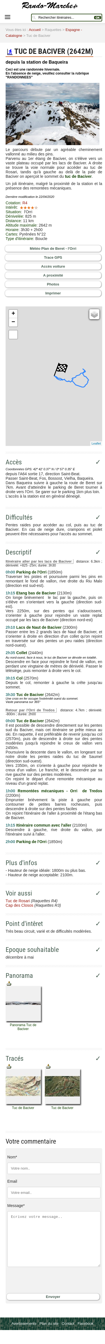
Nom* (12, 1157)
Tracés (15, 1058)
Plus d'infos (21, 863)
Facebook (86, 1323)
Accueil (35, 30)
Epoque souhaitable (32, 950)
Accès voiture (53, 266)
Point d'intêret (24, 924)
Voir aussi (19, 893)
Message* (16, 1205)
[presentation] (41, 1280)
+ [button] (13, 314)
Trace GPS (53, 257)
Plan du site (49, 1323)
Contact (68, 1323)
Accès (14, 462)
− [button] (13, 322)
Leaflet (96, 443)
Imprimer (53, 293)
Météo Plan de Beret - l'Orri (53, 248)
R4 (24, 203)
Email (12, 1181)
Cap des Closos (19, 905)
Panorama (19, 976)
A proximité (53, 275)
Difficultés (19, 517)
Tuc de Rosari (18, 901)
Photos (53, 284)
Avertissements (23, 1323)
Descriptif (19, 552)
